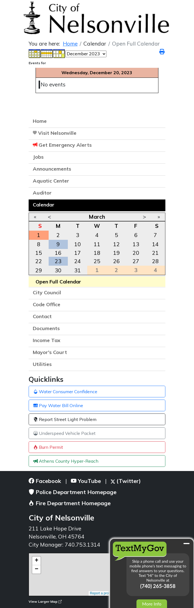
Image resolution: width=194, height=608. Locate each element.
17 (77, 253)
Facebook (45, 480)
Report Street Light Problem (64, 419)
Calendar (43, 204)
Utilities (42, 364)
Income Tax (46, 340)
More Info (151, 603)
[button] (158, 169)
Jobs (38, 157)
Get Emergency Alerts (65, 145)
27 (136, 261)
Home (40, 121)
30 (58, 270)
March (97, 216)
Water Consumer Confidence (65, 391)
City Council (47, 292)
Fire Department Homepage (70, 503)
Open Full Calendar (58, 281)
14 (155, 244)
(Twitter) (126, 480)
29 (38, 270)
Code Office (46, 304)
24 (77, 261)
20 (136, 253)
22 (38, 261)
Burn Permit (48, 447)
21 (155, 253)
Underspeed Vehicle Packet (64, 433)
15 (38, 253)
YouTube (86, 480)
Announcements (52, 169)
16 (58, 253)
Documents (46, 328)
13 (136, 244)
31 (77, 270)
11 (97, 244)
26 (116, 261)
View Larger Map (45, 601)
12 (116, 244)
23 (58, 261)
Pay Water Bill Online (58, 405)
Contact (42, 316)
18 (97, 253)
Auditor (42, 193)
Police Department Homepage (72, 492)
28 (155, 261)
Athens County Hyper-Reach (65, 461)
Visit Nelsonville (57, 133)
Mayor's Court (50, 352)
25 (97, 261)
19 (116, 253)
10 (77, 244)
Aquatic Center (51, 181)
